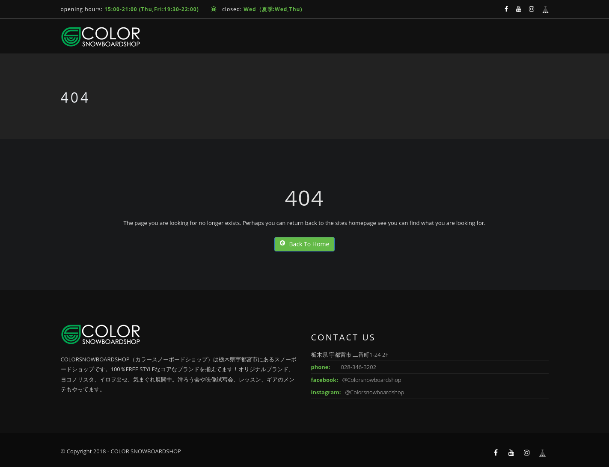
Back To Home (305, 244)
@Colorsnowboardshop (371, 380)
